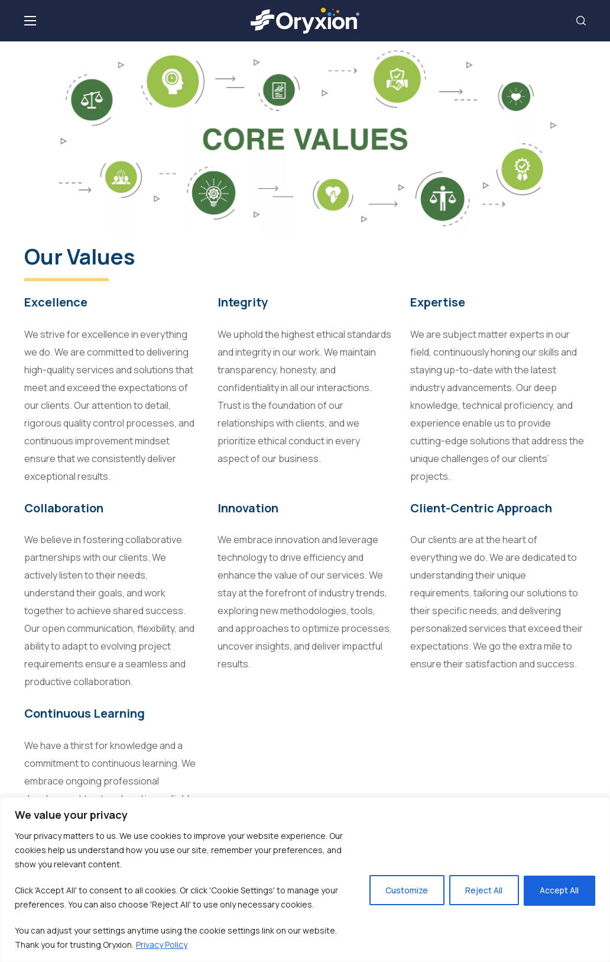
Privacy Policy (161, 944)
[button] (581, 20)
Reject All (481, 890)
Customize (402, 890)
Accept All (558, 890)
